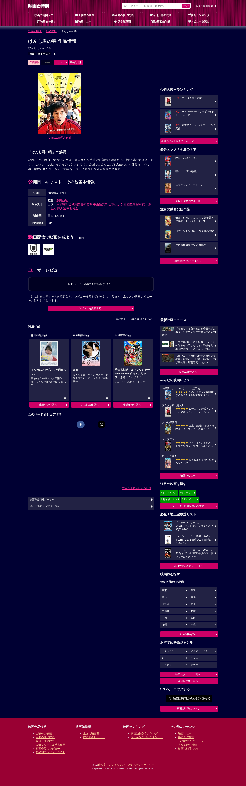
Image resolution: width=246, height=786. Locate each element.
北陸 (193, 611)
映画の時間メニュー (46, 15)
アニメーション (199, 651)
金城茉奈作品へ (132, 404)
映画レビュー (187, 475)
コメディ (167, 664)
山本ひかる (115, 204)
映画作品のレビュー (48, 748)
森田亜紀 (62, 200)
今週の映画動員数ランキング (177, 141)
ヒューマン (44, 53)
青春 (32, 53)
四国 (193, 618)
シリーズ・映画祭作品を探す (188, 506)
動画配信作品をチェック (188, 260)
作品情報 (51, 31)
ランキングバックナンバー (147, 737)
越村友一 (142, 204)
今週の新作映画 (123, 15)
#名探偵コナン (169, 499)
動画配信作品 (160, 21)
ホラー (194, 664)
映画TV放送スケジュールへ (188, 565)
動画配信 (75, 62)
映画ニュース (84, 21)
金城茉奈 (74, 204)
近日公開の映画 (160, 15)
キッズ (194, 657)
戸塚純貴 (62, 204)
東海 (193, 597)
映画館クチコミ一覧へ (187, 674)
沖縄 (193, 624)
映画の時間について (188, 708)
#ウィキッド (186, 492)
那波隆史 (129, 204)
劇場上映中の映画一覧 (187, 201)
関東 (193, 590)
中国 (164, 618)
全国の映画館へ (188, 634)
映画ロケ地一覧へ (188, 680)
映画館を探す (46, 21)
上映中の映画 (84, 15)
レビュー (60, 62)
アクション (168, 651)
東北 (193, 604)
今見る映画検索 (204, 6)
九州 (164, 624)
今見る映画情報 (187, 744)
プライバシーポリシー (140, 764)
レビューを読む (198, 21)
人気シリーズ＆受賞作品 (50, 744)
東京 (164, 590)
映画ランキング (198, 15)
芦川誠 (61, 208)
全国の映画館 (91, 733)
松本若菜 (86, 204)
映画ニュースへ (188, 371)
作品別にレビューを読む (50, 752)
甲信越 (165, 611)
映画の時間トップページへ (45, 506)
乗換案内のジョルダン (111, 764)
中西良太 (72, 208)
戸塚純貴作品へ (90, 404)
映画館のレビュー (94, 737)
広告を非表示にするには (136, 488)
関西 (164, 597)
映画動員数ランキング (144, 733)
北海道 (165, 604)
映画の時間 (35, 31)
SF (163, 657)
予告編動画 (122, 21)
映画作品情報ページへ (42, 499)
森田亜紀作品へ (48, 404)
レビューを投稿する (90, 308)
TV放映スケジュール (190, 740)
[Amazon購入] (60, 137)
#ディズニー (189, 499)
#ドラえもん (168, 492)
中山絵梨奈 (100, 204)
